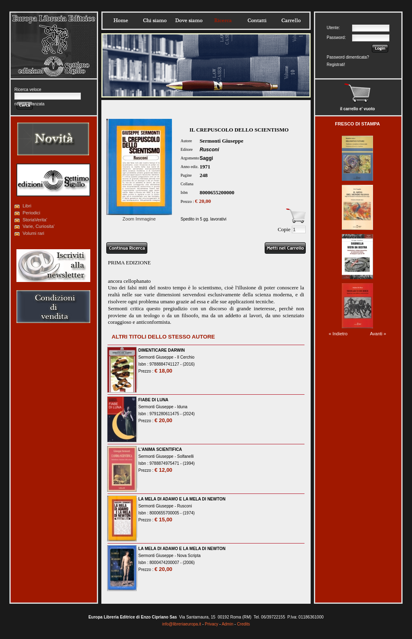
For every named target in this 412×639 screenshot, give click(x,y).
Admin (227, 624)
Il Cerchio (186, 357)
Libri (27, 205)
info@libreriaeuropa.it (181, 624)
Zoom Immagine (139, 216)
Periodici (31, 212)
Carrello (291, 20)
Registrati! (336, 64)
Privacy (211, 624)
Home (120, 20)
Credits (243, 624)
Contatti (257, 20)
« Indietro (338, 333)
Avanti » (378, 333)
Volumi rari (33, 233)
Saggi (206, 158)
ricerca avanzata (29, 104)
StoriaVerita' (35, 219)
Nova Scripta (189, 555)
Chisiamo (155, 20)
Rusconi (209, 149)
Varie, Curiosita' (39, 226)
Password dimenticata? (348, 57)
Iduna (182, 407)
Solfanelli (185, 456)
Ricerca (223, 20)
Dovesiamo (189, 20)
